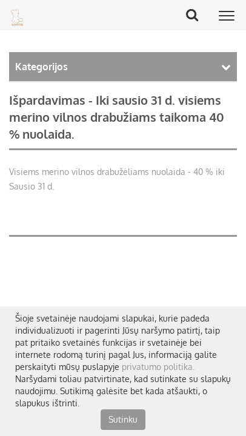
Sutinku (123, 419)
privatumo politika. (158, 367)
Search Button (196, 14)
